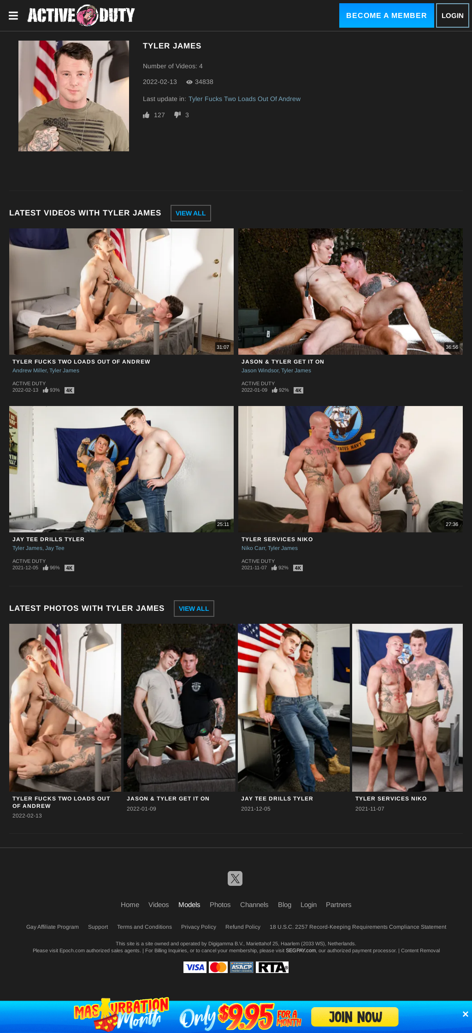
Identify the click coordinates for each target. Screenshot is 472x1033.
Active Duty (29, 383)
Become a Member (386, 15)
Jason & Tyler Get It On (283, 361)
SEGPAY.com (301, 950)
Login (453, 15)
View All (191, 213)
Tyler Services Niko (277, 539)
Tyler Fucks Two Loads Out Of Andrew (245, 98)
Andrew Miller (29, 370)
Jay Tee (55, 548)
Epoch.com (72, 950)
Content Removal (420, 950)
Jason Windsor (260, 370)
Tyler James (64, 370)
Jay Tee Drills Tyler (48, 539)
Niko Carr (253, 548)
